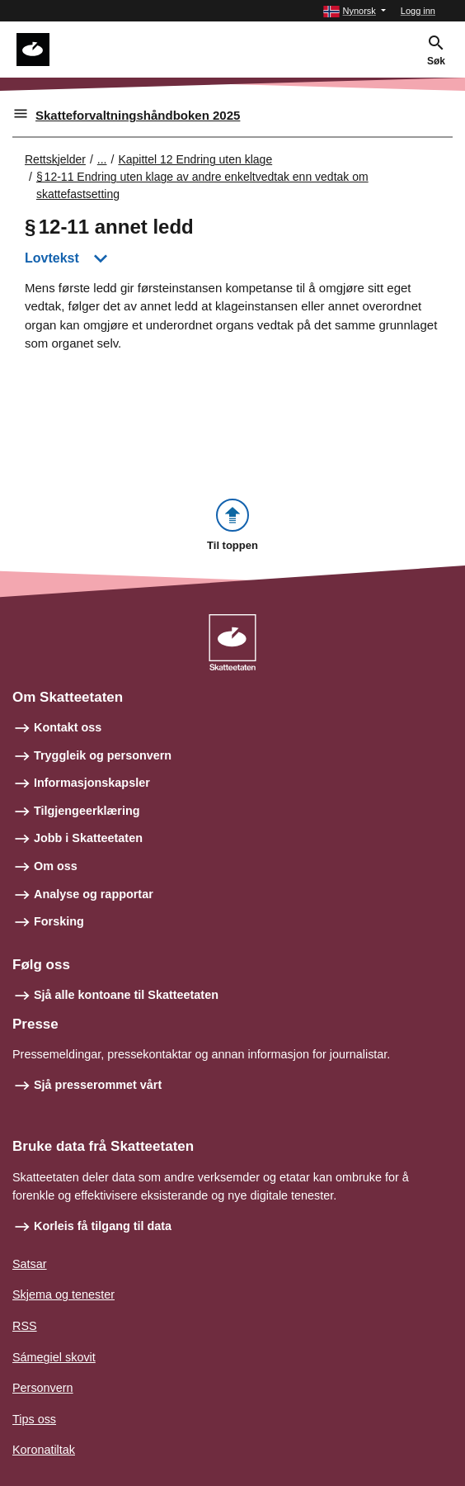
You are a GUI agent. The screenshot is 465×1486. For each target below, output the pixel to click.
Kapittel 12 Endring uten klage (195, 159)
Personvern (42, 1387)
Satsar (29, 1264)
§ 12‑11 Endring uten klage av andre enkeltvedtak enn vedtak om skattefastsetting (202, 185)
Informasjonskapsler (92, 782)
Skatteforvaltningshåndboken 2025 (137, 115)
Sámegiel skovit (54, 1357)
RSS (24, 1325)
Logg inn (418, 11)
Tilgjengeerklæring (86, 810)
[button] (354, 11)
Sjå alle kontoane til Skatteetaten (126, 994)
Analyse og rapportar (93, 894)
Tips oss (34, 1419)
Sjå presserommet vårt (98, 1084)
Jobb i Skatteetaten (88, 838)
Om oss (56, 866)
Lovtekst (52, 258)
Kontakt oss (67, 727)
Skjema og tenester (63, 1294)
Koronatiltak (43, 1449)
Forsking (59, 921)
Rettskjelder (55, 159)
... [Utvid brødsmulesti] (102, 159)
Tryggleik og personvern (102, 755)
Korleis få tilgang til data (102, 1226)
